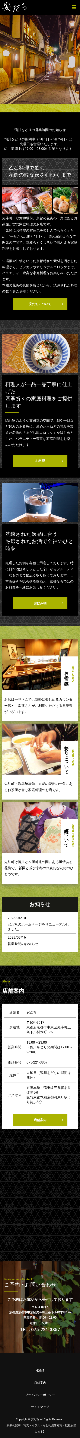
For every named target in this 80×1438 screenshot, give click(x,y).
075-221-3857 (37, 1062)
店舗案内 (40, 1120)
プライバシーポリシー (40, 1395)
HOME (40, 1370)
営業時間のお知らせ (23, 944)
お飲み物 (40, 603)
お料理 (40, 461)
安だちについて (40, 304)
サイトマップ (40, 1407)
